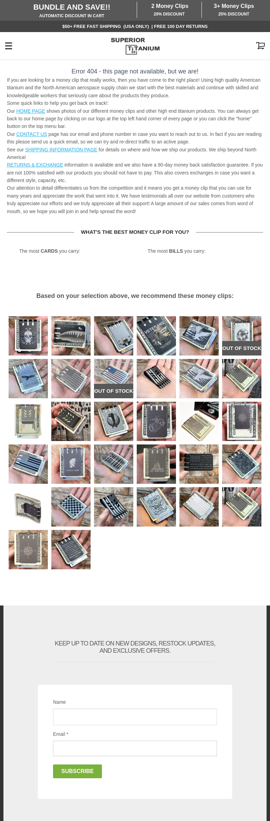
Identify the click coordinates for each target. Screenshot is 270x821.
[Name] (135, 717)
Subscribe (77, 771)
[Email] (135, 748)
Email (60, 734)
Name (59, 702)
